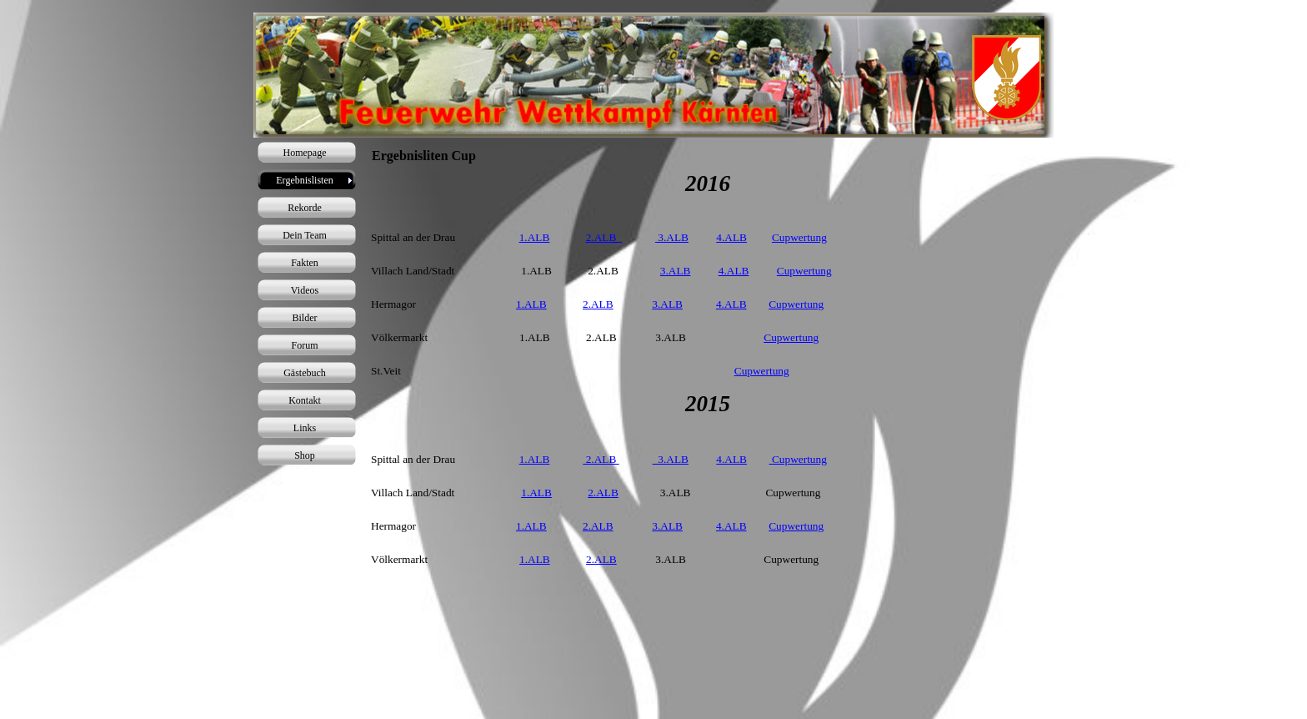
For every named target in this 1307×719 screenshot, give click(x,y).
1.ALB (534, 237)
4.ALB (731, 237)
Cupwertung (799, 237)
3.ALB (672, 237)
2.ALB (604, 237)
